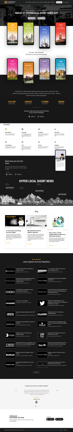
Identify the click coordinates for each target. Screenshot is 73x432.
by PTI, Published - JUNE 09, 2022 (53, 355)
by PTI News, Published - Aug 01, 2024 (54, 294)
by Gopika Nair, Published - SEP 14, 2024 (54, 281)
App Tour (37, 2)
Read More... (36, 372)
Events (49, 2)
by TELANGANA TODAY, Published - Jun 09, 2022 (24, 365)
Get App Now (59, 2)
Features (33, 2)
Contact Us (53, 2)
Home (26, 2)
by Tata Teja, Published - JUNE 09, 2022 (54, 326)
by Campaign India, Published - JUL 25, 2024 (23, 302)
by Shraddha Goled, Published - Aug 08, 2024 (23, 292)
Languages (30, 2)
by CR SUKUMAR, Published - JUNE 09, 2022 (55, 315)
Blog (40, 2)
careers (46, 2)
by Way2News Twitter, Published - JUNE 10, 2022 (56, 305)
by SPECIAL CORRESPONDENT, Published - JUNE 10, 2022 (25, 315)
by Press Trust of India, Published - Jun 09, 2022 (24, 355)
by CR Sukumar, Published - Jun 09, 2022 (23, 336)
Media (43, 2)
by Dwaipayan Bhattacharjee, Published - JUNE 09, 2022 (57, 365)
